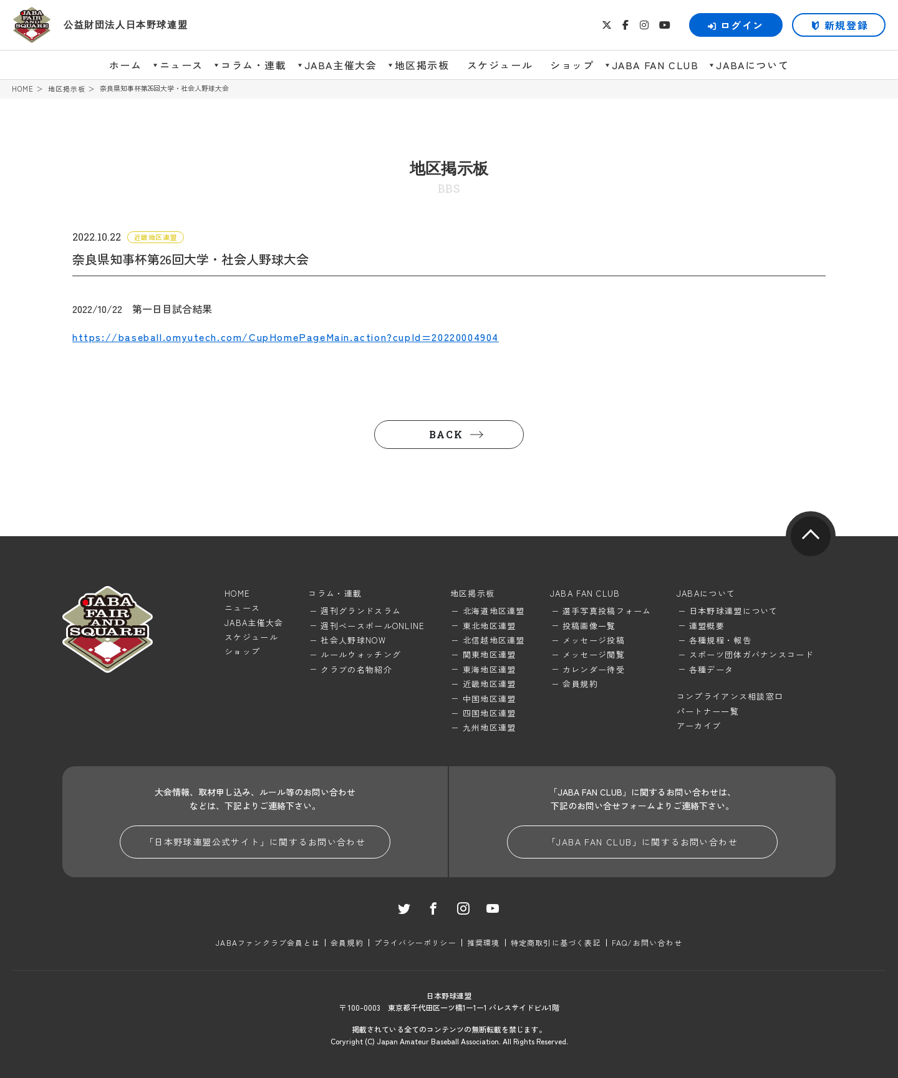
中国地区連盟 (489, 699)
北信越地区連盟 (494, 640)
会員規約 (580, 684)
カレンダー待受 (593, 669)
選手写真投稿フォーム (607, 611)
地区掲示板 (422, 64)
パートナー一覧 (708, 711)
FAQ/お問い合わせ (647, 942)
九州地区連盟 (489, 727)
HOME (23, 88)
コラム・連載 (254, 64)
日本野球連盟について (733, 611)
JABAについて (752, 64)
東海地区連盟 (489, 669)
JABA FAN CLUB (655, 64)
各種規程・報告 (720, 640)
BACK (446, 434)
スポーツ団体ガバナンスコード (751, 654)
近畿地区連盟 (489, 684)
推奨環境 (483, 942)
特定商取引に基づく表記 (556, 942)
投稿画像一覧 (589, 626)
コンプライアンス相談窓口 (730, 696)
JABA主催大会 (340, 64)
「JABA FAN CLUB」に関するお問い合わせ (642, 841)
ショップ (572, 64)
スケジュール (500, 64)
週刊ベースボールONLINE (373, 626)
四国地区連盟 (489, 713)
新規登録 (846, 24)
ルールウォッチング (361, 654)
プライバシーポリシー (415, 942)
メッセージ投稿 (593, 640)
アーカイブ (699, 725)
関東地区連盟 (489, 654)
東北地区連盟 (489, 626)
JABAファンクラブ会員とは (268, 942)
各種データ (711, 669)
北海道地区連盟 (494, 611)
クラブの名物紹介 (356, 669)
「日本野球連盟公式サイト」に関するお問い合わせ (255, 841)
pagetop (811, 536)
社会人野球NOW (353, 640)
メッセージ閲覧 (593, 654)
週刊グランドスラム (361, 611)
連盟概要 (707, 626)
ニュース (181, 64)
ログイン (736, 24)
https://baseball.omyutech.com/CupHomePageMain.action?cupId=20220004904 (285, 336)
